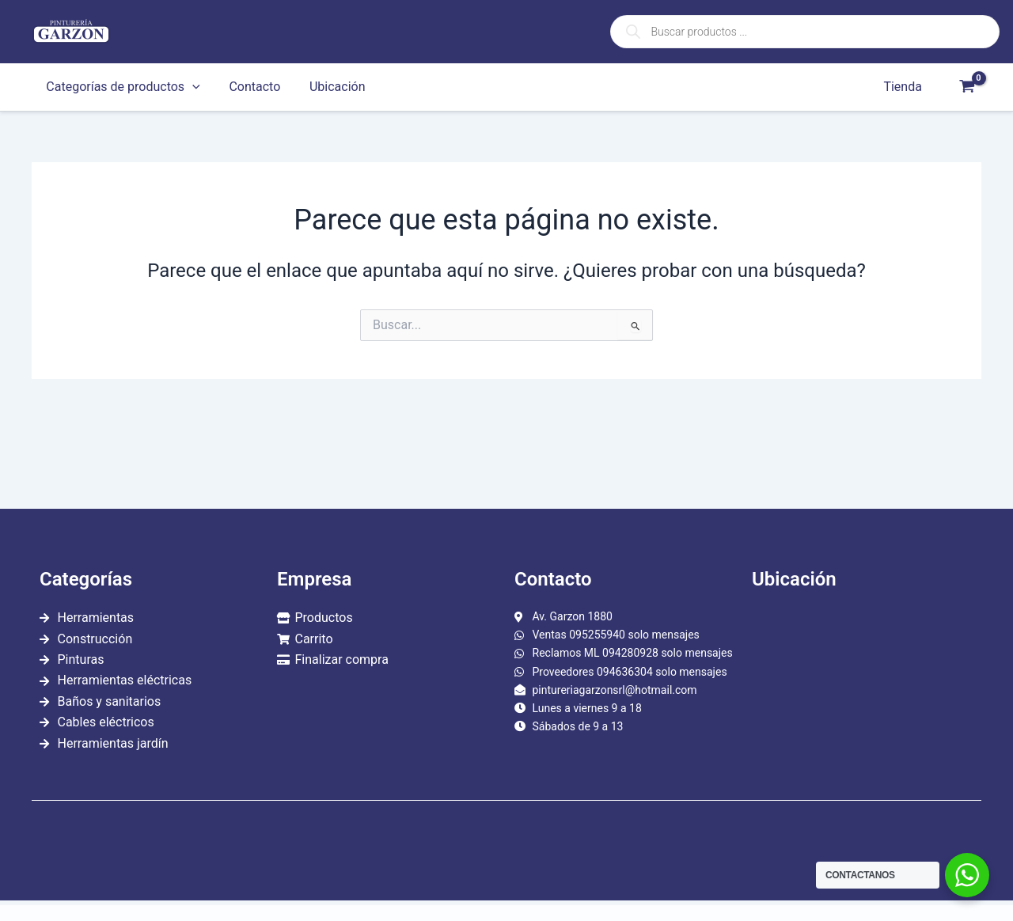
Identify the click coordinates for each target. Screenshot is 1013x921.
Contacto (249, 86)
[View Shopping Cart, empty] (966, 87)
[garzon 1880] (862, 694)
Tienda (905, 86)
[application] (191, 87)
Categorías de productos (121, 87)
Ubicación (328, 86)
